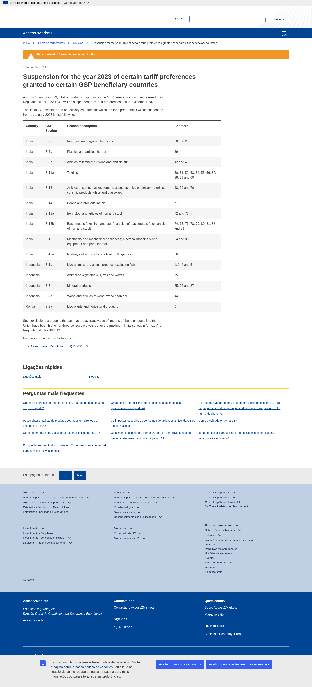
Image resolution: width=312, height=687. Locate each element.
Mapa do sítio (214, 614)
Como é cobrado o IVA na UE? (218, 420)
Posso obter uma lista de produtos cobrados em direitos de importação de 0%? (60, 423)
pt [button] (179, 19)
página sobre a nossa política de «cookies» (83, 667)
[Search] (277, 19)
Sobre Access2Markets (221, 607)
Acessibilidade (33, 620)
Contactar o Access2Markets (134, 607)
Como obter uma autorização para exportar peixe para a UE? (61, 432)
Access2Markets (35, 601)
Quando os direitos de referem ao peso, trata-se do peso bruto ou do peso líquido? (64, 405)
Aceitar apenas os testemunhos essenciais (239, 664)
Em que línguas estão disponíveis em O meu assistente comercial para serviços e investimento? (64, 448)
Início (26, 43)
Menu (284, 32)
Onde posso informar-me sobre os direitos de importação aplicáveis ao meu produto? (146, 405)
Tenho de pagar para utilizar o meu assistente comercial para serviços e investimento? (237, 435)
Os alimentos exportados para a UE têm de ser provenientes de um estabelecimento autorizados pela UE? (151, 435)
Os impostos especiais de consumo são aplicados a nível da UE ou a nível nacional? (153, 423)
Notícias (94, 376)
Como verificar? (76, 2)
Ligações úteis (32, 376)
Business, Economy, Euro (223, 634)
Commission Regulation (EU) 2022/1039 (59, 346)
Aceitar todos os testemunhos (180, 664)
